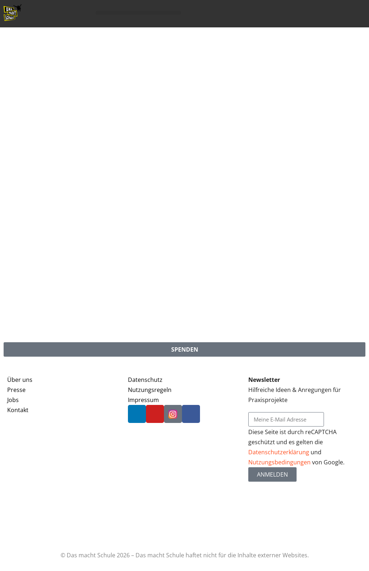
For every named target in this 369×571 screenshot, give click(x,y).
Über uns (19, 380)
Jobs (13, 400)
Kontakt (17, 410)
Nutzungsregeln (150, 390)
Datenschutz (145, 380)
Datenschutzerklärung (278, 452)
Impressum (143, 400)
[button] (138, 13)
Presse (16, 390)
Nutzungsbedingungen (279, 462)
